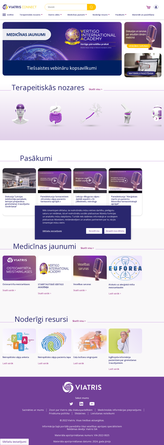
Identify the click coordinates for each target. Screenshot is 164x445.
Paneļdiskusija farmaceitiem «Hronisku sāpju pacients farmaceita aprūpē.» (54, 199)
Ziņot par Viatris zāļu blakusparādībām (71, 409)
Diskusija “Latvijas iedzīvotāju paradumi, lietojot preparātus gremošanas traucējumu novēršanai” (17, 201)
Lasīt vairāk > (115, 293)
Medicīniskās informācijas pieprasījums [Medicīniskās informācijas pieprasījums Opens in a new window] (119, 409)
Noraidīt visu (94, 231)
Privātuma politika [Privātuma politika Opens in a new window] (59, 413)
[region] (83, 222)
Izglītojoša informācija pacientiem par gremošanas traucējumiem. (122, 360)
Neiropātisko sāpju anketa (16, 357)
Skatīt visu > (95, 89)
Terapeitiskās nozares (30, 14)
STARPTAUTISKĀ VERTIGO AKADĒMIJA (51, 286)
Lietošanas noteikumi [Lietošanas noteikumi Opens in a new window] (103, 413)
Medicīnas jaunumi (76, 14)
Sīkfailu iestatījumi (14, 441)
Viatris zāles (54, 14)
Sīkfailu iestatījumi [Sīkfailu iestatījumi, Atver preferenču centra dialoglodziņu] (52, 231)
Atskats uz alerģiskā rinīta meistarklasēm (122, 286)
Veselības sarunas (82, 284)
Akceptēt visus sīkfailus (115, 231)
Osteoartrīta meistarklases (16, 284)
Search (91, 7)
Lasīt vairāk (8, 363)
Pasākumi (119, 14)
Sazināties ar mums (33, 409)
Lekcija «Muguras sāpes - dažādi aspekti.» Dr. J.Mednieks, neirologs (88, 199)
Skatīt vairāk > (9, 290)
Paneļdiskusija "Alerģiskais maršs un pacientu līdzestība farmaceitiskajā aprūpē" (124, 200)
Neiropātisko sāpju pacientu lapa (54, 357)
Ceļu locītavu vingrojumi (85, 357)
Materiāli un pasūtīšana (143, 14)
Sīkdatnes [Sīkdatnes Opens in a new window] (80, 413)
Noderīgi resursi (100, 14)
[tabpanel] (62, 49)
